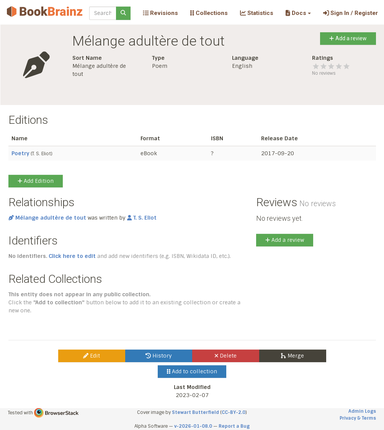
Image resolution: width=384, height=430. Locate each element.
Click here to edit (72, 256)
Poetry (20, 153)
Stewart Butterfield (195, 412)
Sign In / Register (350, 13)
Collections (209, 13)
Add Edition (36, 180)
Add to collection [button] (192, 371)
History (158, 355)
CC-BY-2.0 (233, 412)
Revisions (160, 13)
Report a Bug (234, 426)
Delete (225, 355)
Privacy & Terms (358, 418)
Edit (91, 355)
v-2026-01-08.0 (193, 426)
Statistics (256, 13)
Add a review (347, 38)
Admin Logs (362, 411)
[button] (298, 13)
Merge (292, 355)
